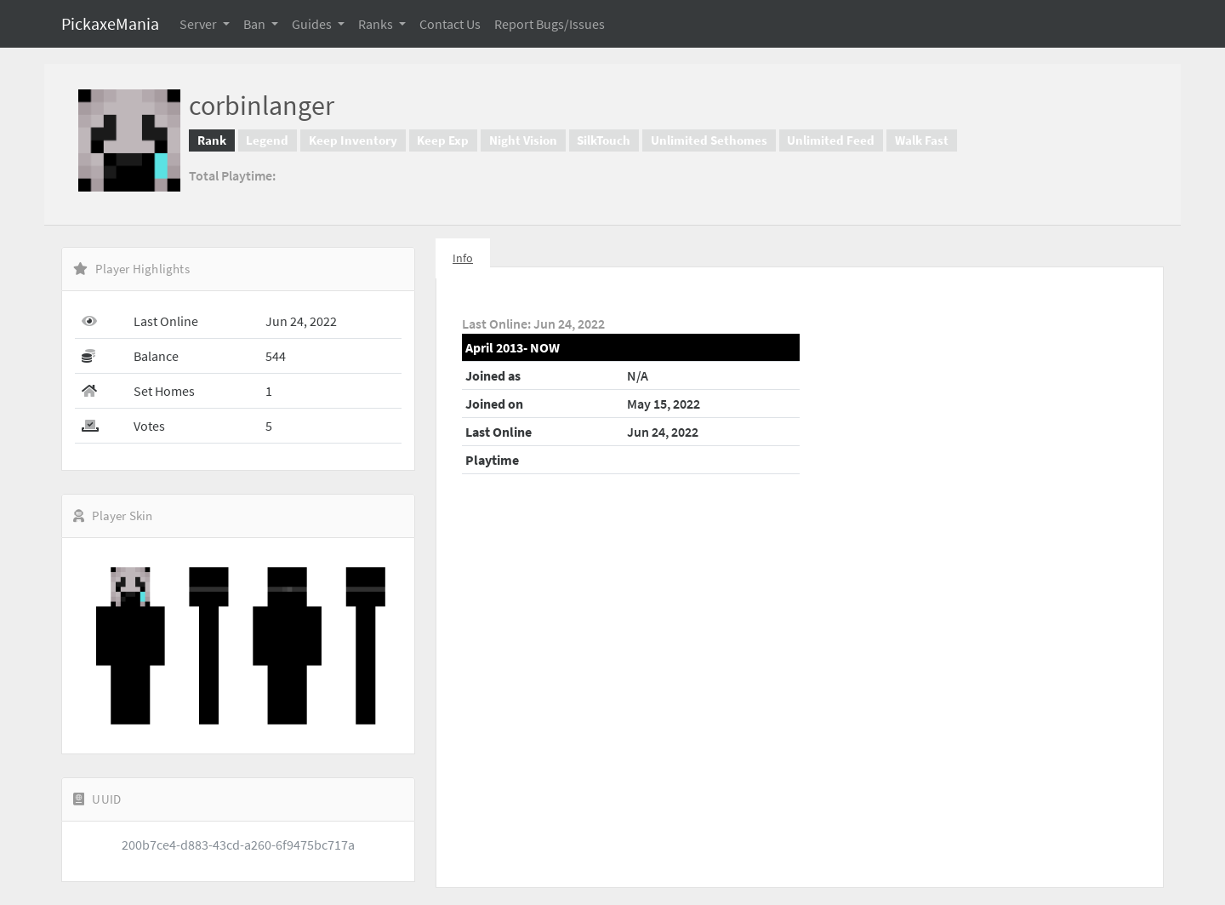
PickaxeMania (110, 23)
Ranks (377, 23)
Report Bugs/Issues (549, 23)
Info (463, 258)
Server (199, 23)
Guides (313, 23)
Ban (255, 23)
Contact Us (450, 23)
